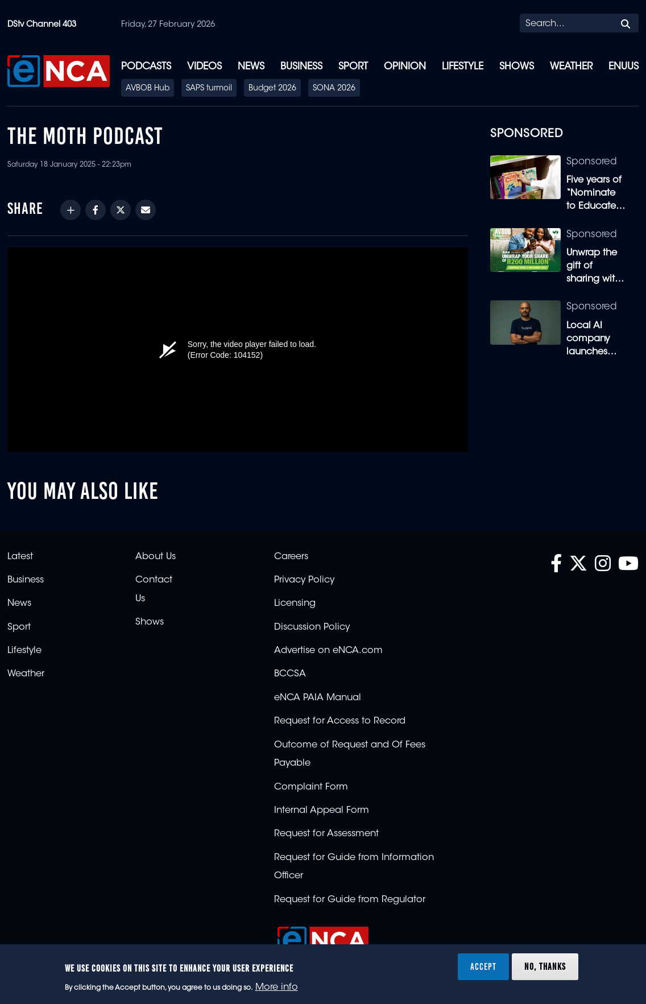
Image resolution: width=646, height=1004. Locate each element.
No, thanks (545, 966)
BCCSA (290, 674)
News (251, 67)
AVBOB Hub (147, 89)
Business (301, 67)
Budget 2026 (272, 89)
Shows (516, 67)
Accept (483, 966)
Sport (353, 67)
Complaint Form (311, 787)
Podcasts (146, 67)
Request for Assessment (326, 833)
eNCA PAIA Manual (317, 698)
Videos (204, 67)
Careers (291, 556)
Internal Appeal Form (321, 810)
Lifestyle (462, 67)
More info (276, 987)
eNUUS (623, 67)
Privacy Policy (304, 580)
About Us (155, 556)
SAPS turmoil (209, 89)
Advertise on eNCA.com (328, 650)
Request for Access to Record (339, 721)
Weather (571, 67)
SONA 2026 (334, 89)
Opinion (405, 67)
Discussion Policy (312, 627)
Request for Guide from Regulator (349, 899)
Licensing (295, 603)
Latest (20, 556)
